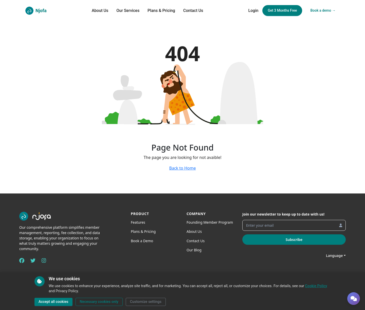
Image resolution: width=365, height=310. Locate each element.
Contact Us (193, 10)
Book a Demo (142, 240)
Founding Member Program (210, 222)
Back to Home (182, 168)
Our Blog (194, 250)
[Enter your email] (294, 225)
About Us (100, 10)
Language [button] (334, 255)
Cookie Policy (316, 286)
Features (138, 222)
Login (253, 10)
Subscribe (294, 239)
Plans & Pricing (161, 10)
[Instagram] (44, 260)
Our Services (127, 10)
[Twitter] (32, 260)
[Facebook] (21, 260)
